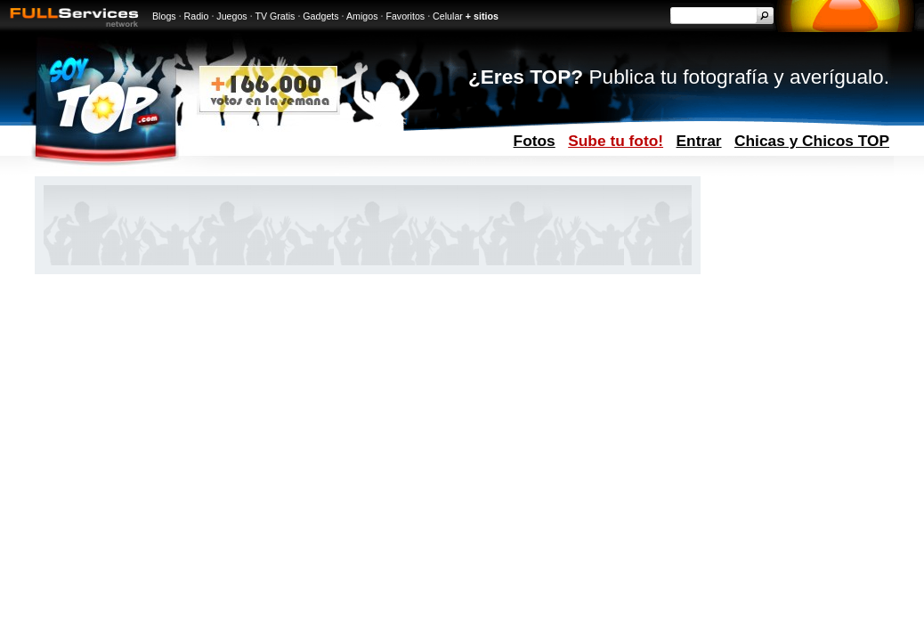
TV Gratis (275, 16)
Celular (448, 16)
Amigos (362, 16)
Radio (196, 16)
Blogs (164, 16)
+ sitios (482, 16)
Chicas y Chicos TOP (811, 141)
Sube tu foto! (615, 141)
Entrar (699, 141)
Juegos (231, 16)
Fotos (534, 141)
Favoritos (405, 16)
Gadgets (320, 16)
